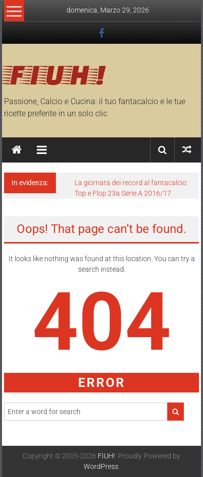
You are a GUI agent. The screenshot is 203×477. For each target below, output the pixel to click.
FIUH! (55, 73)
